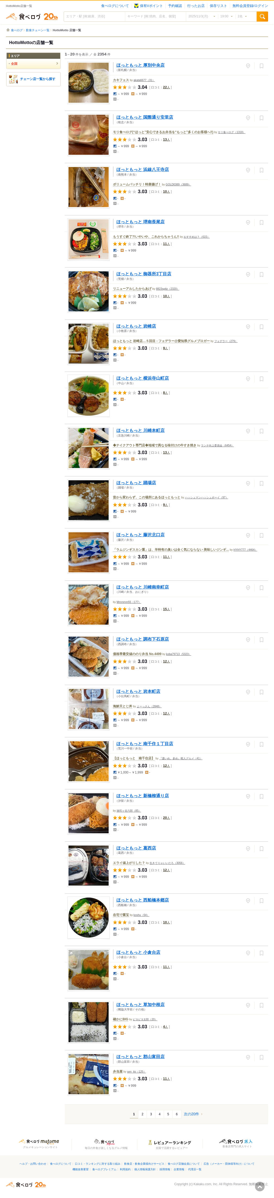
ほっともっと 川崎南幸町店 (142, 587)
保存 (261, 66)
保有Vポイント (148, 6)
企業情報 (179, 1169)
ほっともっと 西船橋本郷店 (142, 900)
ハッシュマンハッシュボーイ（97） (206, 497)
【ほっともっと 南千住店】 (134, 758)
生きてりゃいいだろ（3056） (167, 863)
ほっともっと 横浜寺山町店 (142, 378)
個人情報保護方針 (145, 1169)
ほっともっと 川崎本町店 (140, 430)
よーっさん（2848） (149, 706)
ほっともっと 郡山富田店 (140, 1056)
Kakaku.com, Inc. (205, 1184)
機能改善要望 (81, 1169)
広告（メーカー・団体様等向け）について (229, 1163)
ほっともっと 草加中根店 (140, 1004)
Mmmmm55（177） (129, 602)
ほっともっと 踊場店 (136, 482)
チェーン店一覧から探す (37, 79)
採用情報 (164, 1169)
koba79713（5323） (178, 654)
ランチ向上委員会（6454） (217, 445)
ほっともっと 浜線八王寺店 (142, 169)
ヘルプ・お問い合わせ (33, 1163)
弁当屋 (118, 1071)
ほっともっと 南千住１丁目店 (144, 743)
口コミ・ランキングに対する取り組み (97, 1163)
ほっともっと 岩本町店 (138, 691)
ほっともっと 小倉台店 (138, 952)
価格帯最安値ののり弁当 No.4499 (137, 654)
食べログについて (115, 6)
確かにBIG (120, 1019)
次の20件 (191, 1114)
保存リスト (218, 6)
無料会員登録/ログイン (250, 6)
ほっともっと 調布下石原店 (142, 639)
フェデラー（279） (226, 341)
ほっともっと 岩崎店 (136, 326)
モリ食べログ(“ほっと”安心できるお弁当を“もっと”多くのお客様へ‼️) (163, 132)
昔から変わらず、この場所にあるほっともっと (146, 497)
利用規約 (125, 1169)
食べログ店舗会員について (184, 1163)
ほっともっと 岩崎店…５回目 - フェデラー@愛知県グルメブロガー (161, 341)
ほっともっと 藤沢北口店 (140, 534)
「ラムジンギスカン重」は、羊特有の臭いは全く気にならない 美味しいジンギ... (171, 550)
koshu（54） (141, 915)
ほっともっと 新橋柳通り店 (142, 795)
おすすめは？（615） (197, 236)
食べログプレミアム (104, 1169)
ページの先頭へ (260, 1186)
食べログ (32, 16)
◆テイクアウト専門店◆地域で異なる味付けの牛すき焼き (154, 445)
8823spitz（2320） (167, 288)
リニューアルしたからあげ (132, 289)
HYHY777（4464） (245, 549)
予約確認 (175, 6)
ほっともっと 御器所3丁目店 (143, 273)
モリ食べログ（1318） (231, 132)
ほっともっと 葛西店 (136, 848)
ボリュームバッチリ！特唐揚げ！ (137, 184)
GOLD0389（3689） (178, 184)
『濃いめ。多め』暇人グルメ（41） (180, 758)
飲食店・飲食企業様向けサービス (144, 1163)
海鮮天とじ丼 (122, 706)
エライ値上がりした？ (129, 863)
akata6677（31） (144, 80)
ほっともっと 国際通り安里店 (144, 117)
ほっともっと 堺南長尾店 (140, 221)
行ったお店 (196, 6)
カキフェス (121, 80)
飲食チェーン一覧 (38, 30)
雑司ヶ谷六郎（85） (129, 810)
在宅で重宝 (121, 915)
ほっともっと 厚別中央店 (140, 65)
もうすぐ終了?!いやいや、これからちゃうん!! (146, 237)
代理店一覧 (194, 1169)
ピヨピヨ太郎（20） (145, 1019)
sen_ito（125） (136, 1071)
